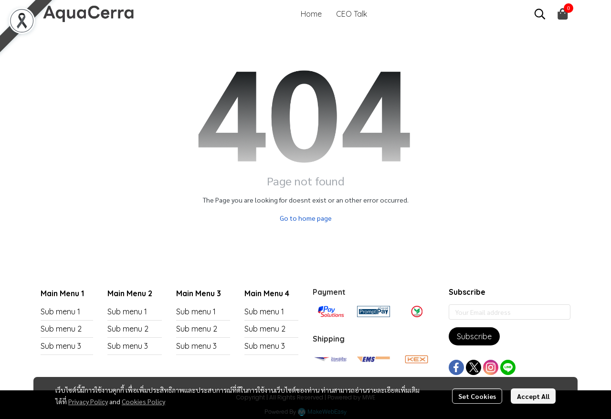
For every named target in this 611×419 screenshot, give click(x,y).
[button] (540, 14)
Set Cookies (477, 396)
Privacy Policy (88, 401)
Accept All (533, 396)
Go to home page (306, 218)
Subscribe (474, 336)
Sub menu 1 (60, 311)
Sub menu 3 (61, 346)
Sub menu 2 (61, 328)
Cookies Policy (143, 401)
